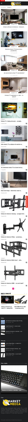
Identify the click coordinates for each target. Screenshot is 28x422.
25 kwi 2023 (8, 327)
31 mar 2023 (8, 322)
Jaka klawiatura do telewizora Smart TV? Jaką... (14, 320)
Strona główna (3, 7)
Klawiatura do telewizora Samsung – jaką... (13, 348)
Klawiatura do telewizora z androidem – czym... (14, 331)
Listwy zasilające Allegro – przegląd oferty (13, 343)
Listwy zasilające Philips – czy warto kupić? (13, 354)
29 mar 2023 (8, 355)
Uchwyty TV (3, 119)
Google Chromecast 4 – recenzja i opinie (13, 326)
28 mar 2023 (8, 350)
